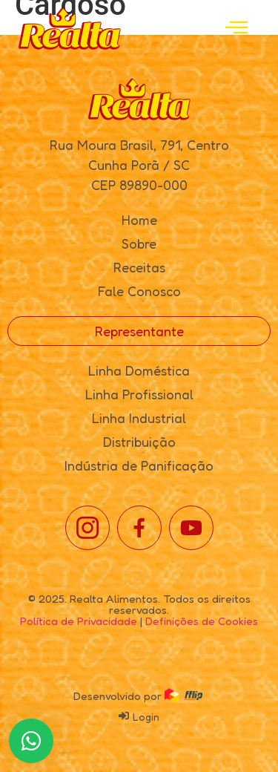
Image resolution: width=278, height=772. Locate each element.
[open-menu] (236, 29)
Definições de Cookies (201, 621)
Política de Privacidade (78, 621)
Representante (139, 331)
